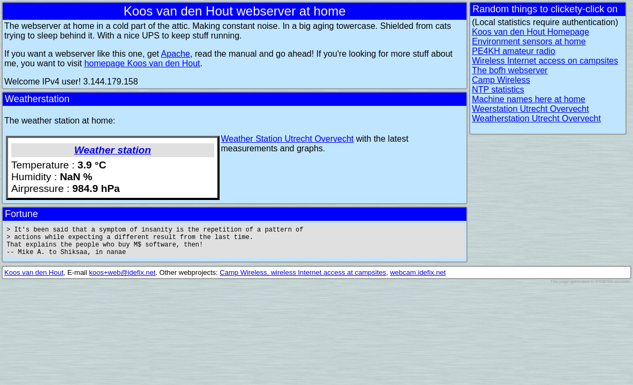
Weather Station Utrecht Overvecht (287, 138)
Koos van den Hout (34, 279)
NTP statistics (498, 89)
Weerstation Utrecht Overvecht (530, 108)
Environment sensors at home (529, 41)
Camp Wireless (501, 79)
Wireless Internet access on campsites (545, 60)
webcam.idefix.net (418, 279)
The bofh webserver (509, 70)
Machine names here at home (528, 99)
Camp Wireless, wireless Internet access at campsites (303, 279)
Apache (175, 53)
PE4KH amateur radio (513, 51)
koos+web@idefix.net (122, 279)
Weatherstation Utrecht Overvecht (536, 118)
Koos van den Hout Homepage (530, 31)
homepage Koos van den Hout (142, 63)
